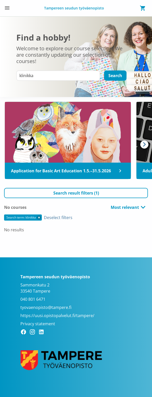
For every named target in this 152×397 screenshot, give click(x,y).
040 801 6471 (32, 299)
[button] (76, 193)
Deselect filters (58, 217)
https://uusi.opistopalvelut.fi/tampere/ (57, 315)
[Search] (115, 75)
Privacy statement (37, 324)
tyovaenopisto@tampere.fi (45, 307)
